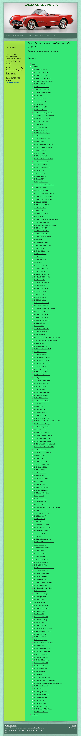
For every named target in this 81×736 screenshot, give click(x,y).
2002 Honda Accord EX (41, 317)
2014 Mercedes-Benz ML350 (42, 245)
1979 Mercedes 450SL (40, 669)
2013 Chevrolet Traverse (41, 242)
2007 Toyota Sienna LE (41, 571)
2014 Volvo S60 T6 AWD (41, 513)
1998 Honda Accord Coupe (42, 424)
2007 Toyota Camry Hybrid (42, 380)
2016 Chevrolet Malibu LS (42, 320)
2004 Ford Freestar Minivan (42, 547)
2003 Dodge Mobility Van (41, 283)
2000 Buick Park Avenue (41, 530)
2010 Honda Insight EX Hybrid (43, 582)
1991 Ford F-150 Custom (41, 360)
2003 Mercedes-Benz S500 (42, 438)
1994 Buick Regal (39, 475)
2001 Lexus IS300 (39, 409)
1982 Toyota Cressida (40, 654)
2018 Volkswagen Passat (41, 121)
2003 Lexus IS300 (39, 271)
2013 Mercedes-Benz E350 (42, 139)
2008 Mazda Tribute (40, 300)
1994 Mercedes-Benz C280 (42, 392)
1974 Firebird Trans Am (41, 706)
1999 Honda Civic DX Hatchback (44, 568)
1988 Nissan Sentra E (40, 499)
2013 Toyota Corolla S (40, 156)
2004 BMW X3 (38, 406)
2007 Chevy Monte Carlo (41, 251)
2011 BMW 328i (39, 211)
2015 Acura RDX (39, 179)
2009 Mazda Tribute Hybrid (42, 133)
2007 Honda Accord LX (41, 314)
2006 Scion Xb (38, 481)
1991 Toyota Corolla (40, 553)
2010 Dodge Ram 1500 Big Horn (43, 196)
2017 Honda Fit (38, 257)
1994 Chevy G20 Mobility (41, 487)
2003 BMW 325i (39, 141)
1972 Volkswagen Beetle (41, 72)
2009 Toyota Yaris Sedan (41, 190)
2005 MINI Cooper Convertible (43, 147)
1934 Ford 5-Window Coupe (42, 631)
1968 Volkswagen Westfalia (42, 677)
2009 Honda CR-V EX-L (41, 228)
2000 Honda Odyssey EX (41, 427)
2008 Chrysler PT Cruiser (41, 524)
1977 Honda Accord (40, 625)
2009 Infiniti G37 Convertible (42, 452)
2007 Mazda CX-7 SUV (41, 404)
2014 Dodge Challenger (41, 594)
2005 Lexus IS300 (39, 519)
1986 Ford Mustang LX (41, 334)
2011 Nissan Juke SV (40, 516)
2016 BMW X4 (38, 124)
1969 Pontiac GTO (39, 700)
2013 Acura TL (38, 239)
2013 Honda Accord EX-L (41, 401)
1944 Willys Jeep (39, 622)
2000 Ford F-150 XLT (40, 202)
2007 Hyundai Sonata (40, 130)
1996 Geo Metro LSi (40, 176)
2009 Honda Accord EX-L (41, 205)
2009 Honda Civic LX (40, 461)
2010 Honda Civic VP (40, 415)
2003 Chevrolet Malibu (41, 467)
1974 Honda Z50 (39, 614)
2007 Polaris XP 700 (40, 450)
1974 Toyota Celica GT (41, 617)
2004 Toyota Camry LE (41, 311)
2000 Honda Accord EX (41, 213)
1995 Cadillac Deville (40, 703)
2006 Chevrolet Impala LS (41, 234)
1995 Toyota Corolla (40, 297)
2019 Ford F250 (38, 104)
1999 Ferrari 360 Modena (41, 493)
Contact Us (35, 715)
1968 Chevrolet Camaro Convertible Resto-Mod (48, 683)
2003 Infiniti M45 (39, 170)
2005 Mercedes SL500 (40, 585)
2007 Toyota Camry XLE (41, 303)
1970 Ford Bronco (39, 689)
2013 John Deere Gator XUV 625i (44, 447)
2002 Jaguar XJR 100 (40, 429)
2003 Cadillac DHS (39, 262)
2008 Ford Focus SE (40, 536)
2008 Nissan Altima (40, 455)
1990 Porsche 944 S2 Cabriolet (43, 628)
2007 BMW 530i (39, 550)
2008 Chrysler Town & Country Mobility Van (47, 507)
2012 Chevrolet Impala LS (41, 231)
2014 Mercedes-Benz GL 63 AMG (44, 144)
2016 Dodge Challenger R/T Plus (43, 113)
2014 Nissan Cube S (40, 150)
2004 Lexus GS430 (39, 248)
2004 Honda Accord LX (41, 288)
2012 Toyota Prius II (40, 153)
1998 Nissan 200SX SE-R (41, 645)
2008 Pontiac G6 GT (40, 259)
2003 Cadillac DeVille (40, 565)
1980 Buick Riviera (39, 323)
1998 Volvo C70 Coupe (41, 369)
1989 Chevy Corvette (40, 596)
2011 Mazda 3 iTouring (41, 294)
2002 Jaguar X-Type (40, 545)
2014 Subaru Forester (40, 187)
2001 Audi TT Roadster (41, 398)
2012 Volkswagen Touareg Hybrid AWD (45, 340)
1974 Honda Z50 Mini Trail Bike (43, 81)
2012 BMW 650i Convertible (42, 236)
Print (7, 726)
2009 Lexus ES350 (39, 285)
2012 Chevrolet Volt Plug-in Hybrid (44, 308)
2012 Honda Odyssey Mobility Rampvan (46, 219)
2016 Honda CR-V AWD (41, 432)
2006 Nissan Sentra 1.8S (41, 268)
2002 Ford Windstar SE (41, 501)
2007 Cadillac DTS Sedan (41, 329)
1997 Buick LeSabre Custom (42, 539)
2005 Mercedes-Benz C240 (42, 222)
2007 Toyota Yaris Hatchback (42, 349)
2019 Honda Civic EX (40, 107)
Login (74, 726)
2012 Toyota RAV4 (39, 173)
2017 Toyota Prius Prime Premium (44, 185)
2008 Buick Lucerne (40, 473)
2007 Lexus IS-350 (39, 556)
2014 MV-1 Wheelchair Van (42, 167)
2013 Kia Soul (38, 136)
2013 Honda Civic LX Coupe (42, 92)
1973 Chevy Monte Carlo (41, 660)
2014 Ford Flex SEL (40, 208)
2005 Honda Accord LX (41, 372)
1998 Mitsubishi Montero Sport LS (44, 542)
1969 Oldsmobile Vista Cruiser (43, 709)
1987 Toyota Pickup (40, 591)
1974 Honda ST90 (39, 611)
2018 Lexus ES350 (39, 84)
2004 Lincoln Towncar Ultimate (43, 588)
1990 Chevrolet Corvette (41, 712)
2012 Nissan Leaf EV (40, 352)
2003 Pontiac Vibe (39, 389)
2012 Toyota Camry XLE (41, 164)
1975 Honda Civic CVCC (41, 75)
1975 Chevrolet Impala (40, 697)
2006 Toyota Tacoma (40, 533)
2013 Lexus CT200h (40, 355)
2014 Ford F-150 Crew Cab (42, 277)
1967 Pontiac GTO (39, 280)
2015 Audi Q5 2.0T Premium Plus (44, 116)
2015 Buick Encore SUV (41, 332)
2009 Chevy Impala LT (40, 412)
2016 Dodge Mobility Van (41, 274)
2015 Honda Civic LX (40, 69)
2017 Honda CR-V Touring (42, 87)
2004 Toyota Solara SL (40, 504)
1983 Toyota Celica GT (41, 265)
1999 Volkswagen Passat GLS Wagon (45, 225)
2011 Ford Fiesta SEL (40, 522)
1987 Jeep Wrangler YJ (40, 640)
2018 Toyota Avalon (40, 101)
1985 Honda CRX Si (40, 637)
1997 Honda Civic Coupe (41, 573)
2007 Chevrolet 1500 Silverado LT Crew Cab (47, 421)
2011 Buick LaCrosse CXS (42, 90)
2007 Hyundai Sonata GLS (42, 378)
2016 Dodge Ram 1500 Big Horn (43, 199)
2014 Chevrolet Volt (40, 579)
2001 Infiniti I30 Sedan (40, 576)
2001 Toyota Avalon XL (41, 562)
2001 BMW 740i (39, 599)
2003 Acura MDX (39, 326)
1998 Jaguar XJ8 (39, 496)
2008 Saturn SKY (39, 216)
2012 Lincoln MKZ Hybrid (42, 357)
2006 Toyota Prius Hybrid (41, 464)
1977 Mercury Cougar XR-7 (42, 651)
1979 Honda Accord (40, 634)
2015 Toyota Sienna (40, 98)
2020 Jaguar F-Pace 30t (41, 182)
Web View (72, 728)
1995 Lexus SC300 (39, 470)
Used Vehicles (36, 67)
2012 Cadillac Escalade (41, 383)
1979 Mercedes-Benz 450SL (42, 648)
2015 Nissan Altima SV (41, 162)
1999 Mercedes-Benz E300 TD (43, 441)
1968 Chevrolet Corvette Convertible (44, 680)
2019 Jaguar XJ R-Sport (41, 127)
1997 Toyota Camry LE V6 (42, 306)
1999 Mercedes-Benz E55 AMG (43, 159)
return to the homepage (52, 51)
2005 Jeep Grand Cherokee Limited (44, 444)
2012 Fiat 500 (38, 95)
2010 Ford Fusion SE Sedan (42, 363)
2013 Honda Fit (38, 458)
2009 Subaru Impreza (40, 366)
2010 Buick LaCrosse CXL (42, 375)
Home (33, 64)
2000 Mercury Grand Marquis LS (43, 527)
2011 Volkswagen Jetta (40, 386)
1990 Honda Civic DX (40, 510)
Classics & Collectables (39, 602)
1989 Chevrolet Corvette (41, 657)
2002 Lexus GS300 (39, 484)
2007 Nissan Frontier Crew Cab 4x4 (44, 435)
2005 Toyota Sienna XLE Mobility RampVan (47, 337)
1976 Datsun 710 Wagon (41, 620)
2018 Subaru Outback (40, 110)
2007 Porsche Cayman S (41, 478)
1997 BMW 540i (39, 343)
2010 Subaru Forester (40, 291)
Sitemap (13, 726)
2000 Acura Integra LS (40, 346)
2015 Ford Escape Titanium (42, 118)
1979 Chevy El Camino (41, 490)
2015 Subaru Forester (40, 254)
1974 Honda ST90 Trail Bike (42, 78)
